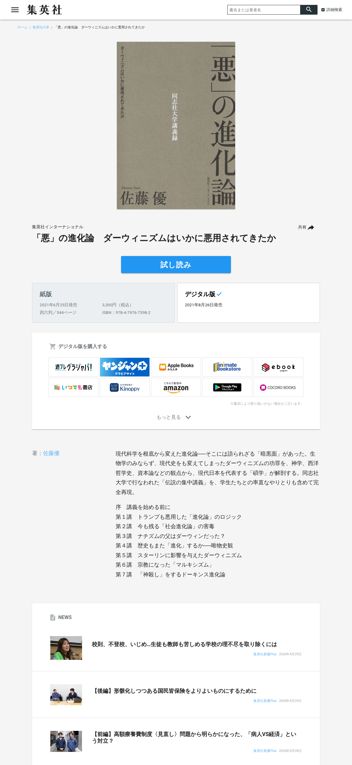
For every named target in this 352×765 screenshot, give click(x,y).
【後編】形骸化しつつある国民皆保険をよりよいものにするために (174, 691)
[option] (176, 125)
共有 (302, 227)
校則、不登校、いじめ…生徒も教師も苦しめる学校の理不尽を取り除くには (184, 644)
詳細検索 (334, 9)
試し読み (176, 265)
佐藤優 (51, 453)
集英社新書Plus (264, 654)
